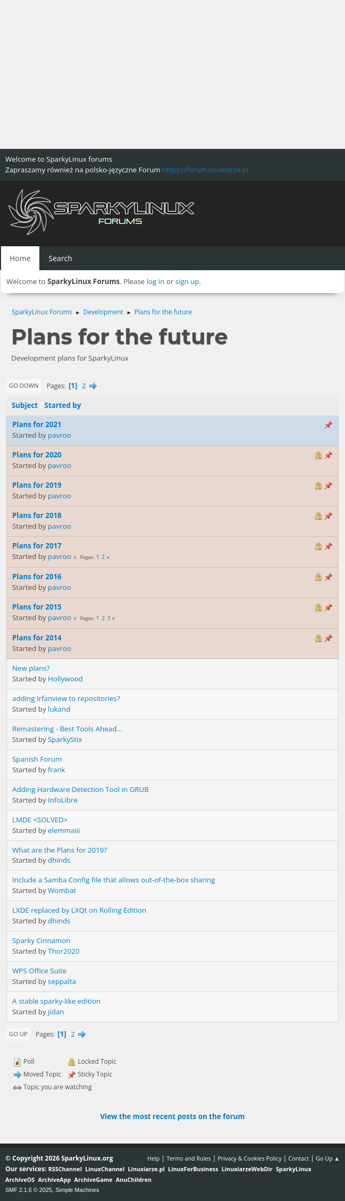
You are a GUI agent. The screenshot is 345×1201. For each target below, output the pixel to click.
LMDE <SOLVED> (40, 819)
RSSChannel (65, 1169)
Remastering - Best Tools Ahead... (67, 728)
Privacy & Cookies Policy (249, 1158)
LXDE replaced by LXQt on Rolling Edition (79, 910)
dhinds (59, 860)
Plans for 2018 (37, 515)
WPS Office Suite (39, 970)
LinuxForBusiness (193, 1169)
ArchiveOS (20, 1179)
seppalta (62, 981)
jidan (56, 1011)
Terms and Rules (188, 1158)
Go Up (18, 1034)
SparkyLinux (294, 1169)
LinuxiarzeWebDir (247, 1169)
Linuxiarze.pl (146, 1169)
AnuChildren (134, 1179)
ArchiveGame (93, 1179)
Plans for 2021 (37, 424)
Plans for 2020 (37, 455)
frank (56, 769)
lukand (59, 709)
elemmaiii (64, 830)
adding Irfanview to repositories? (66, 698)
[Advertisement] (172, 74)
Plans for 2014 (37, 638)
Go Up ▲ (328, 1158)
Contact (298, 1158)
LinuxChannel (104, 1169)
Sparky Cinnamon (41, 940)
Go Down (23, 385)
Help (153, 1158)
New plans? (31, 668)
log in (156, 281)
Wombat (62, 890)
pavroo (59, 435)
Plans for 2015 (37, 607)
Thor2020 (63, 951)
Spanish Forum (37, 759)
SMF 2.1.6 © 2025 (28, 1190)
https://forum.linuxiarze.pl (205, 169)
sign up (187, 281)
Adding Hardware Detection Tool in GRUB (80, 789)
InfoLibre (63, 800)
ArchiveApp (54, 1179)
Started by (63, 405)
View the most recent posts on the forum (172, 1116)
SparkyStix (65, 739)
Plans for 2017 (37, 546)
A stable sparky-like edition (56, 1001)
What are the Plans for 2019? (59, 850)
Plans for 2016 (37, 576)
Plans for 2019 (37, 485)
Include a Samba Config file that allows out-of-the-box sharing (113, 880)
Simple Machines (77, 1190)
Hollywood (65, 678)
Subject (25, 405)
